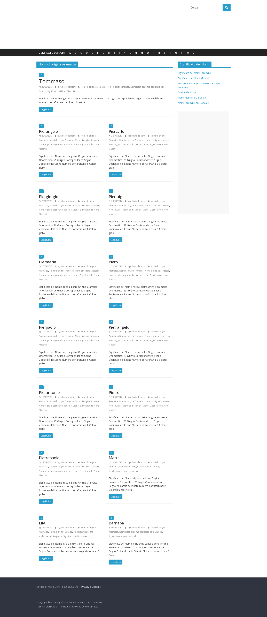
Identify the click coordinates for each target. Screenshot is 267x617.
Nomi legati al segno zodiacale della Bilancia (140, 531)
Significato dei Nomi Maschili (61, 91)
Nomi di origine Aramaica (93, 86)
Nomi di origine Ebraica (61, 531)
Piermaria (47, 261)
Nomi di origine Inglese (118, 86)
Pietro (114, 392)
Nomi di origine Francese (62, 140)
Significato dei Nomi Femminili (123, 471)
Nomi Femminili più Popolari (193, 102)
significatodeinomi (67, 86)
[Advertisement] (203, 162)
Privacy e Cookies (91, 586)
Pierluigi (116, 196)
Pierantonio (49, 392)
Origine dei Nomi (187, 92)
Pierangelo (48, 131)
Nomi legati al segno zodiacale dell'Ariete (139, 466)
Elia (42, 522)
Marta (114, 457)
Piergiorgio (48, 196)
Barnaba (116, 522)
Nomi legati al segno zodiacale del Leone (59, 144)
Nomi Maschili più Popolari (192, 97)
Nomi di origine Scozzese (87, 140)
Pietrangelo (119, 327)
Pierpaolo (47, 327)
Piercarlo (116, 131)
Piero (113, 261)
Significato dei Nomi (51, 52)
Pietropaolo (49, 457)
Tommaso (51, 81)
